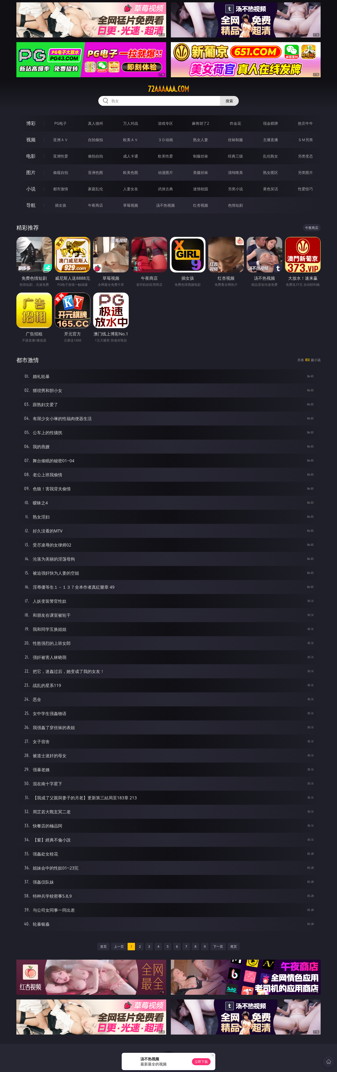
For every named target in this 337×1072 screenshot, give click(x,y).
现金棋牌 (270, 123)
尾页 (233, 946)
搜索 (229, 100)
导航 (31, 205)
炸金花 (235, 123)
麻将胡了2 (200, 123)
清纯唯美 (235, 172)
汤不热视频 (165, 205)
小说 (31, 189)
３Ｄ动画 (165, 139)
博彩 (31, 123)
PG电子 (60, 123)
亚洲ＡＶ (60, 139)
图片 (31, 172)
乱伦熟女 (270, 156)
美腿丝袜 (200, 172)
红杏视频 (200, 205)
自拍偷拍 (95, 139)
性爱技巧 (305, 188)
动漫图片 (165, 172)
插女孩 (60, 205)
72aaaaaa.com (168, 89)
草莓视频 (130, 205)
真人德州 (95, 123)
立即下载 (201, 1061)
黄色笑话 (270, 188)
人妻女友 (130, 188)
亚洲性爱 (60, 156)
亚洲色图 (95, 172)
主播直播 (270, 139)
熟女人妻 (200, 139)
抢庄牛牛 (305, 123)
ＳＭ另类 (305, 139)
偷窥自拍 (60, 172)
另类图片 (305, 172)
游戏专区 (165, 123)
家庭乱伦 (95, 188)
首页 (103, 946)
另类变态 (305, 156)
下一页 (218, 946)
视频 (31, 139)
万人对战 (130, 123)
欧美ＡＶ (130, 139)
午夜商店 (95, 205)
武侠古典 (165, 188)
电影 (31, 156)
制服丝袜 (200, 156)
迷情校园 (200, 188)
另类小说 (235, 188)
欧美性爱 (165, 156)
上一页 (119, 946)
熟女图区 (270, 172)
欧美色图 (130, 172)
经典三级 (235, 156)
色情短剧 (235, 205)
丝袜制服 (235, 139)
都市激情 (60, 188)
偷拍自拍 (95, 156)
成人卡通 (130, 156)
